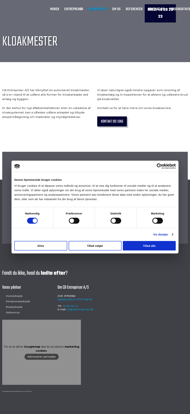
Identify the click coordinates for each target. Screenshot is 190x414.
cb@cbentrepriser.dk (80, 309)
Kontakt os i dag (112, 121)
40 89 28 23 (70, 305)
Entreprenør (73, 9)
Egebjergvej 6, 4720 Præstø (75, 299)
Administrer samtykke (41, 356)
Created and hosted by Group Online (17, 391)
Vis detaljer (160, 234)
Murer (54, 9)
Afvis (40, 245)
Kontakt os (156, 9)
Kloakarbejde (14, 306)
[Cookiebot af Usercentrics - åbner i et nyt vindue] (159, 166)
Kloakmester (97, 9)
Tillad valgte (95, 245)
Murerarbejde (14, 295)
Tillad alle (149, 245)
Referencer (134, 9)
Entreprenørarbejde (18, 301)
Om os (116, 9)
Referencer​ (13, 312)
